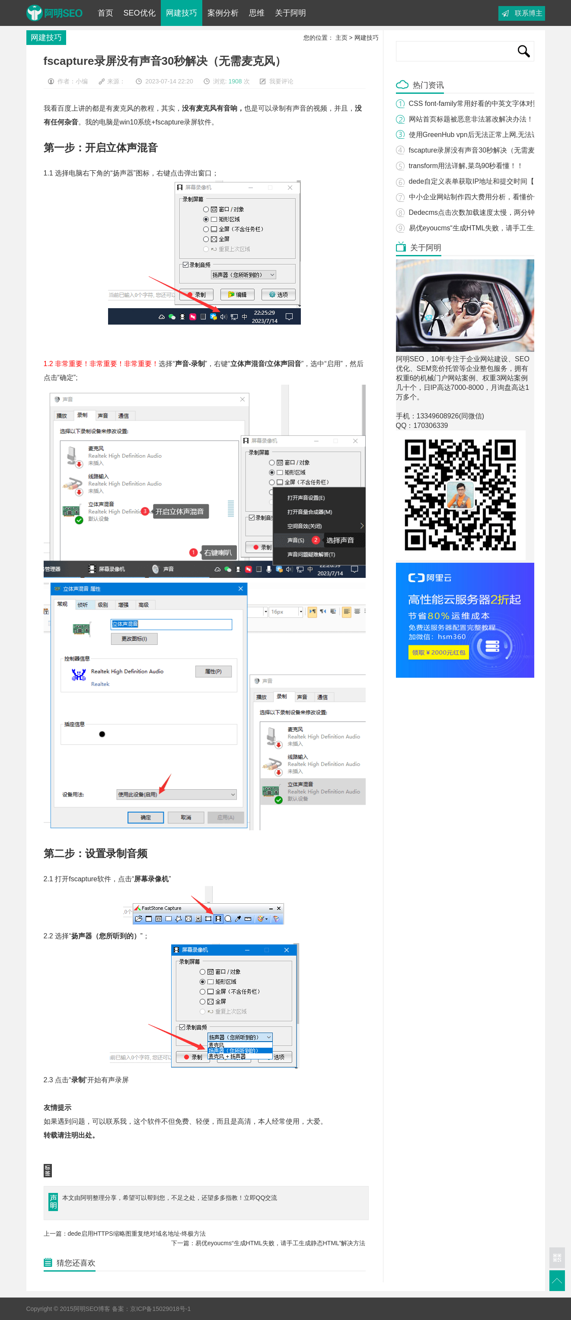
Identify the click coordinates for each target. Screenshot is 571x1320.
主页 (341, 37)
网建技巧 (181, 13)
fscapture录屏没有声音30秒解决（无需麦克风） (482, 150)
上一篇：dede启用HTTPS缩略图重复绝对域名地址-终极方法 (125, 1233)
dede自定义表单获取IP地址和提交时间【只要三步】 (489, 181)
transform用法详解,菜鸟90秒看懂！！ (466, 165)
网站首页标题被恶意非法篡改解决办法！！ (474, 119)
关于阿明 (290, 13)
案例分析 (223, 13)
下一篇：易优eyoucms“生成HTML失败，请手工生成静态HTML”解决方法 (268, 1243)
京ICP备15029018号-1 (160, 1308)
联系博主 (528, 13)
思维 (257, 13)
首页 (105, 13)
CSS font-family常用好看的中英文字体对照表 (478, 103)
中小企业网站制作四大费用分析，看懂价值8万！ (483, 197)
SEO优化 (140, 13)
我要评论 (281, 81)
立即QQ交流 (261, 1197)
